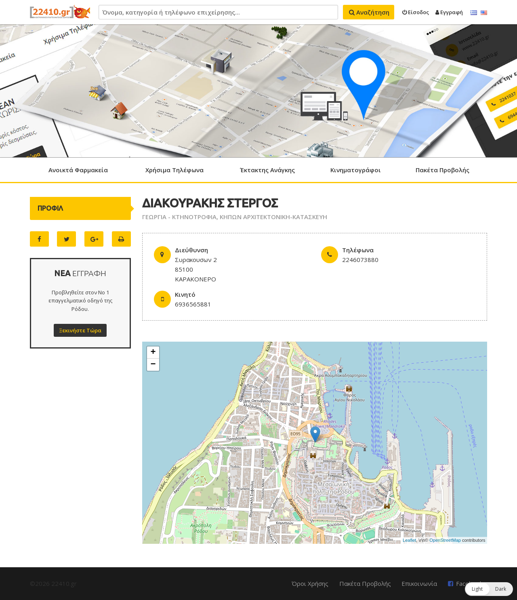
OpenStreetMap (445, 540)
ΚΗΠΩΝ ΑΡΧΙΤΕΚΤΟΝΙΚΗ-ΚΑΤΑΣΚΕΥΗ (273, 217)
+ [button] (153, 352)
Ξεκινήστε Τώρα (80, 330)
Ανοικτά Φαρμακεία (78, 170)
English (484, 13)
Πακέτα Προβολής (442, 170)
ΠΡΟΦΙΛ (50, 208)
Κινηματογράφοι (355, 170)
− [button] (153, 365)
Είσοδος (415, 12)
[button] (489, 589)
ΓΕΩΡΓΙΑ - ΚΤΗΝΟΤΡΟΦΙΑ (179, 217)
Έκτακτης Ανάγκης (267, 170)
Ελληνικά (474, 13)
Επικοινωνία (419, 583)
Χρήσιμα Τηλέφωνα (174, 170)
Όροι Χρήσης (310, 583)
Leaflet (409, 540)
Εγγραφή (449, 12)
